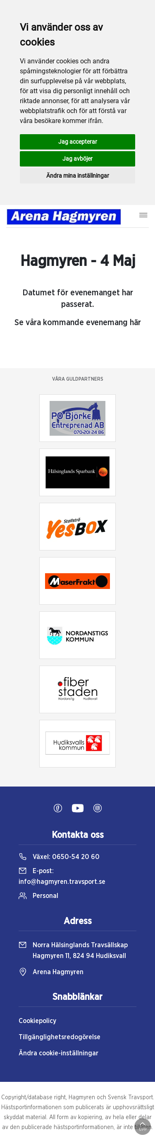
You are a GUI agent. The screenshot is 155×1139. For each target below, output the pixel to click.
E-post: (62, 876)
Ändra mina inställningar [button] (77, 175)
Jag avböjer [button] (77, 158)
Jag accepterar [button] (77, 141)
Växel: (59, 857)
